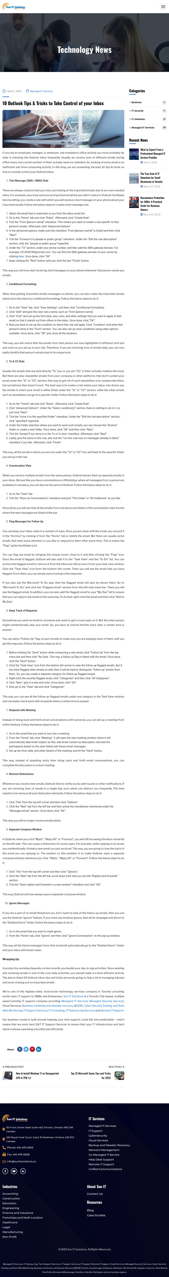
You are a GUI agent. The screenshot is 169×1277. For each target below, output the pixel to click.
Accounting (10, 1193)
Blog (90, 1210)
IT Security (149, 111)
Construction (11, 1198)
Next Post (116, 1066)
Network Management (104, 1150)
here (21, 256)
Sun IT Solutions (73, 996)
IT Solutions (149, 119)
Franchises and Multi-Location (22, 1217)
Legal (6, 1227)
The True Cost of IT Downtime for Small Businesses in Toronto (151, 178)
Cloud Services (98, 1140)
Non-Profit (9, 1236)
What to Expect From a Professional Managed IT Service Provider (152, 153)
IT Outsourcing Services (80, 1010)
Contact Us (95, 1193)
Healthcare (9, 1222)
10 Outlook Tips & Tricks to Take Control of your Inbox (53, 103)
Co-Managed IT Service (104, 1154)
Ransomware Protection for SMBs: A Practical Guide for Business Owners (152, 204)
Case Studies (96, 1215)
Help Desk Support (101, 1159)
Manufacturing (12, 1232)
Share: (10, 1049)
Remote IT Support (112, 1010)
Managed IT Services (41, 91)
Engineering (10, 1208)
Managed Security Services (106, 1001)
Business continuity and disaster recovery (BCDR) (52, 1005)
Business (149, 102)
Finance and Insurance (17, 1212)
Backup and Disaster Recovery (109, 1145)
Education (9, 1203)
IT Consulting (57, 1010)
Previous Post (13, 1066)
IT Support (96, 1130)
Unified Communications (105, 1169)
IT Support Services (35, 1010)
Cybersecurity (98, 1135)
